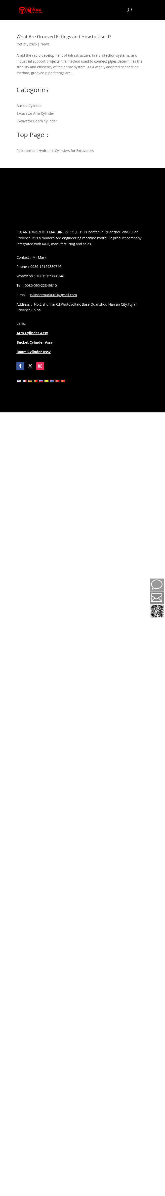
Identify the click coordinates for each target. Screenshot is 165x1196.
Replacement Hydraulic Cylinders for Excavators (55, 150)
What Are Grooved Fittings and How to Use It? (63, 36)
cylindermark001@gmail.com (53, 294)
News (45, 44)
